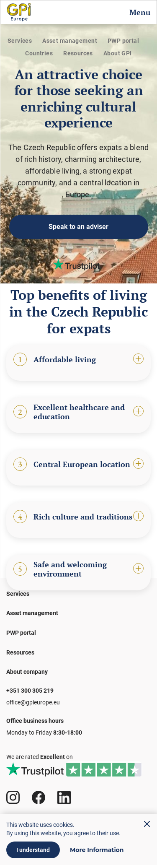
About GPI (117, 53)
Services (20, 40)
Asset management (69, 40)
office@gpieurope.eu (33, 702)
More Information (97, 850)
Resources (78, 53)
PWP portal (123, 40)
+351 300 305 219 (30, 691)
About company (27, 671)
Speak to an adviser (78, 227)
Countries (39, 53)
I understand (33, 850)
